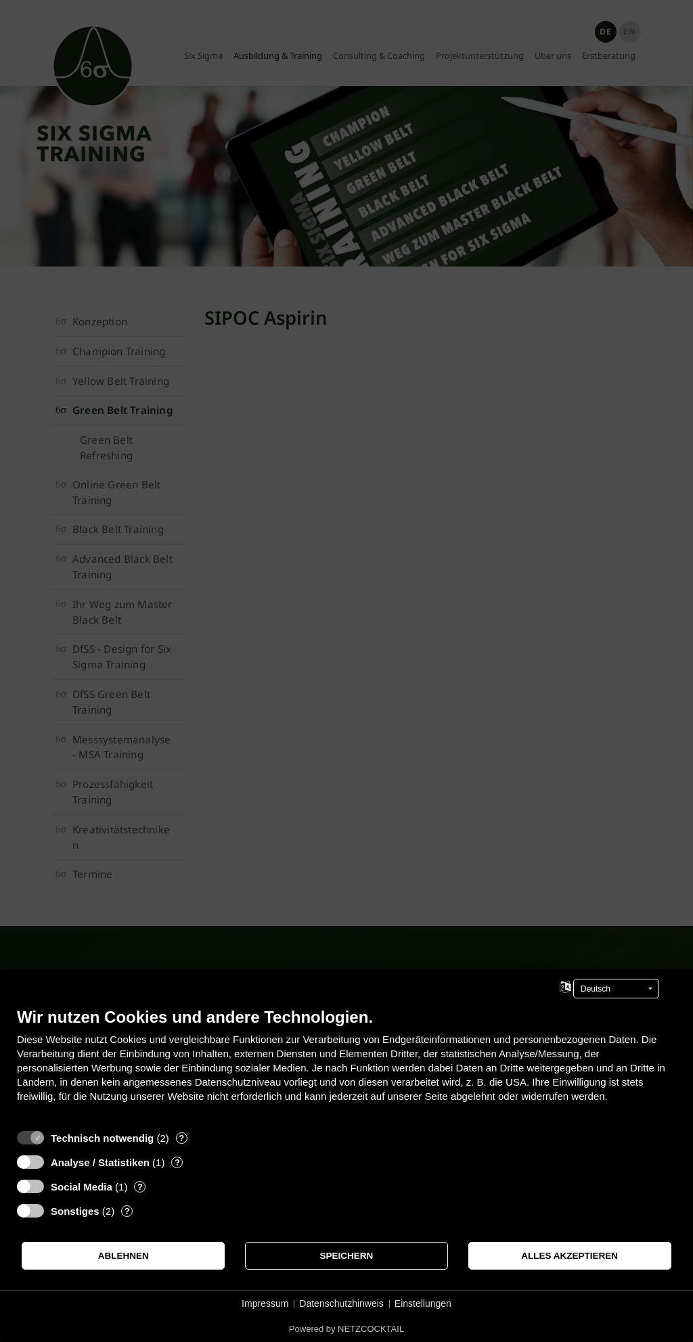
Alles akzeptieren (569, 1256)
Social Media (81, 1187)
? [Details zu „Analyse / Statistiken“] (177, 1162)
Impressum (265, 1303)
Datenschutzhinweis (341, 1303)
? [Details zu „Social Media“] (140, 1187)
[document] (346, 1065)
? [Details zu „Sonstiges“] (127, 1211)
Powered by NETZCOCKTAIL (346, 1329)
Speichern (347, 1256)
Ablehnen (123, 1256)
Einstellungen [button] (423, 1303)
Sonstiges (75, 1211)
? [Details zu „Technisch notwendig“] (181, 1138)
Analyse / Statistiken (100, 1162)
